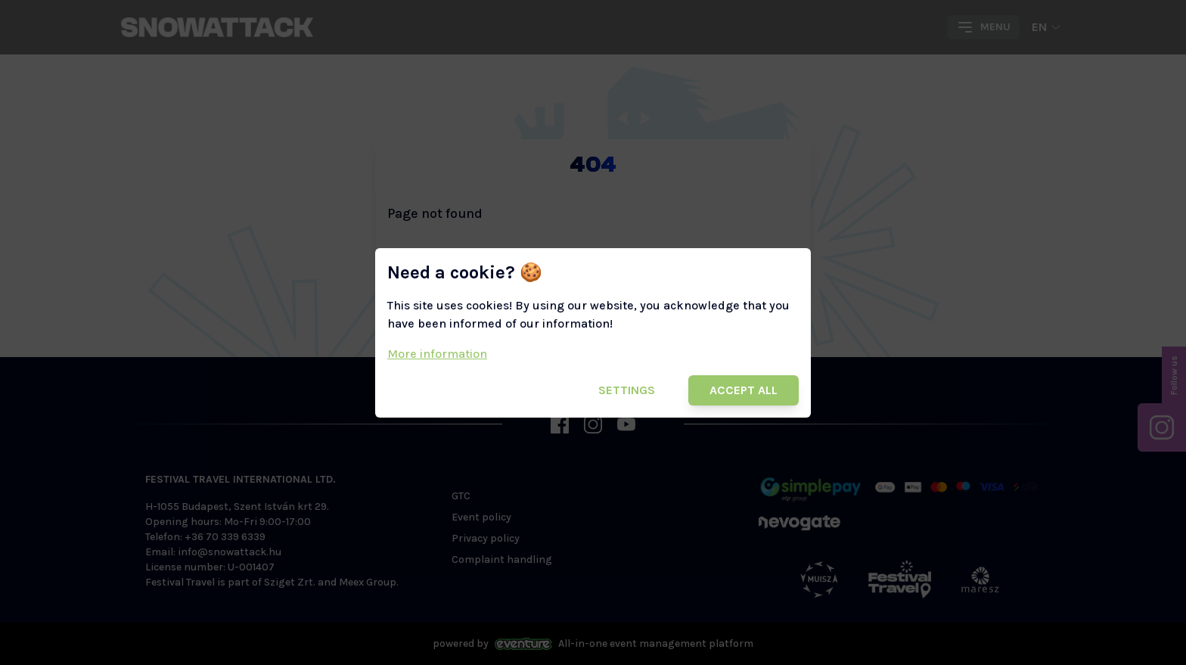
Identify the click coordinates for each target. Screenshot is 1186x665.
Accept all (743, 390)
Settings (626, 390)
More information (437, 353)
